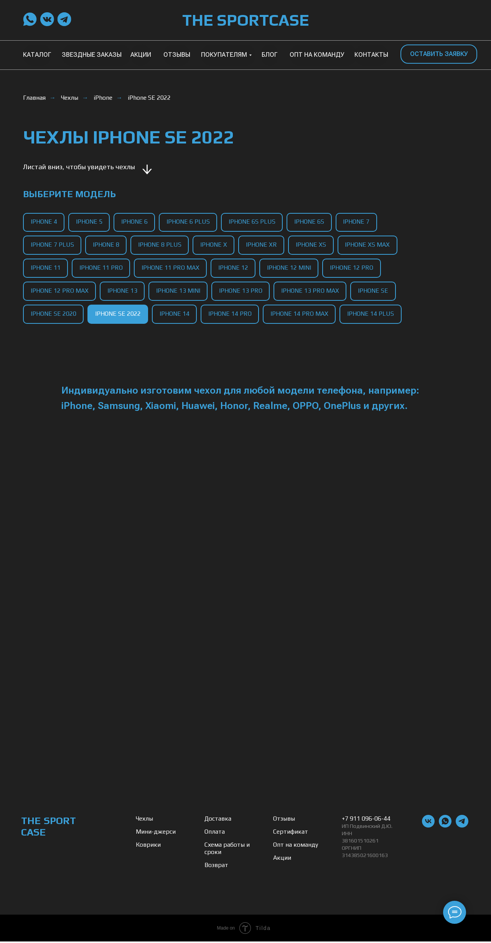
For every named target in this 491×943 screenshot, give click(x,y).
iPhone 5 (89, 222)
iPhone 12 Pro (353, 268)
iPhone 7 (358, 222)
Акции (282, 859)
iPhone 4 (44, 222)
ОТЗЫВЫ (176, 54)
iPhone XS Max (369, 245)
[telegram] (462, 827)
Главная (34, 97)
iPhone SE (375, 291)
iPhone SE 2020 (53, 315)
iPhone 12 (234, 268)
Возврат (216, 866)
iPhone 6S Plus (253, 222)
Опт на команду (295, 846)
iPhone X (214, 245)
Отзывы (284, 820)
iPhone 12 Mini (291, 268)
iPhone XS (313, 245)
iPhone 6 (135, 222)
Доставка (217, 820)
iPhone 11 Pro (101, 268)
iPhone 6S (311, 222)
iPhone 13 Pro (242, 291)
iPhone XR (262, 245)
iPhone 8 (106, 245)
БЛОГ (270, 54)
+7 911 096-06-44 (366, 820)
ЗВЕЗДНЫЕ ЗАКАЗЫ (92, 54)
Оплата (214, 833)
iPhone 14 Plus (372, 315)
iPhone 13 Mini (179, 291)
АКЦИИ (140, 54)
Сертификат (290, 833)
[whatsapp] (445, 827)
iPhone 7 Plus (52, 245)
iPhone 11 (46, 268)
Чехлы (69, 97)
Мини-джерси (156, 833)
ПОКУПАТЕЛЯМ (224, 54)
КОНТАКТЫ (371, 54)
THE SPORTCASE (245, 20)
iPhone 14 (175, 315)
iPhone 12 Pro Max (60, 291)
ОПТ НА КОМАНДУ (317, 54)
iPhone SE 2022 (149, 97)
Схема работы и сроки (227, 849)
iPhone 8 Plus (160, 245)
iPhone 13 (123, 291)
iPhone (103, 97)
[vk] (428, 827)
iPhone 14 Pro (231, 315)
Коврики (148, 846)
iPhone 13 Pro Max (312, 291)
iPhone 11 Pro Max (171, 268)
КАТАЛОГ (37, 54)
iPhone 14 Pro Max (301, 315)
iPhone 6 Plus (189, 222)
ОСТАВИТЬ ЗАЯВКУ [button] (439, 54)
